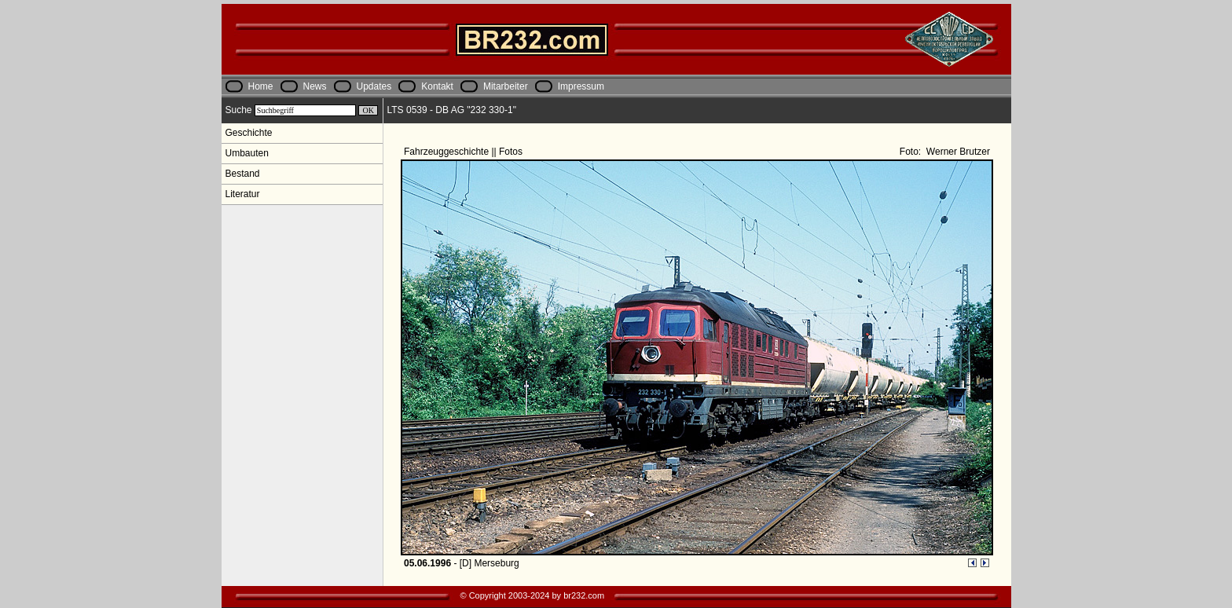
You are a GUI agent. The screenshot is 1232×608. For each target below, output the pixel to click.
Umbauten (247, 153)
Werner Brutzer (957, 151)
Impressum (581, 86)
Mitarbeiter (505, 86)
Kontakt (437, 86)
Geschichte (249, 132)
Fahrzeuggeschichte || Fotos (464, 151)
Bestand (243, 173)
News (315, 86)
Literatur (243, 194)
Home (260, 86)
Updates (374, 86)
